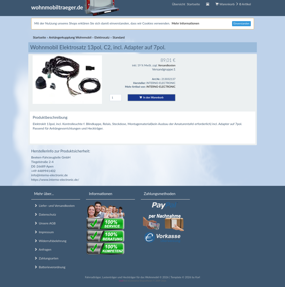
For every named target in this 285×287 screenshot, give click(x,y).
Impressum (44, 232)
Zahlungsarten (46, 258)
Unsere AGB (45, 223)
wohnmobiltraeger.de (75, 7)
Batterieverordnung (49, 267)
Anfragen (42, 249)
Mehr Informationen (185, 23)
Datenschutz (45, 214)
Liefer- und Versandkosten (54, 205)
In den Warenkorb (151, 97)
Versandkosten (166, 65)
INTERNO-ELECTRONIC (160, 86)
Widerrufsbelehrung (50, 241)
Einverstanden (241, 23)
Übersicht (186, 4)
